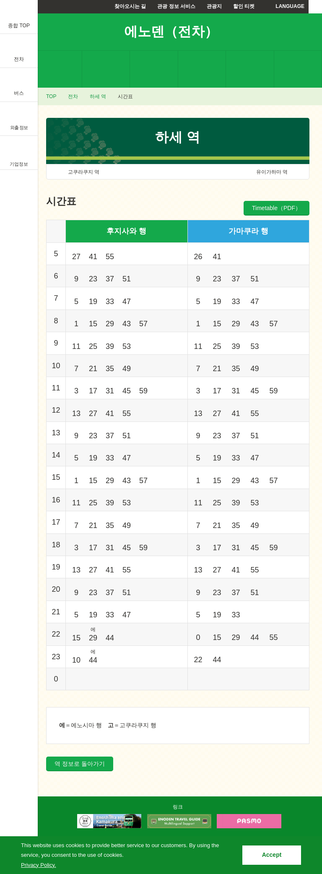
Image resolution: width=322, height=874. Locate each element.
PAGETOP (300, 794)
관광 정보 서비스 (176, 6)
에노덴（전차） (171, 31)
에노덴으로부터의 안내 (250, 69)
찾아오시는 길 (130, 6)
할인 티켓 (243, 6)
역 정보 (58, 69)
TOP (51, 96)
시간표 (154, 69)
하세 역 (98, 96)
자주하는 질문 (298, 69)
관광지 (214, 6)
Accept (272, 854)
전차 (73, 96)
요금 (106, 69)
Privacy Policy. (38, 865)
